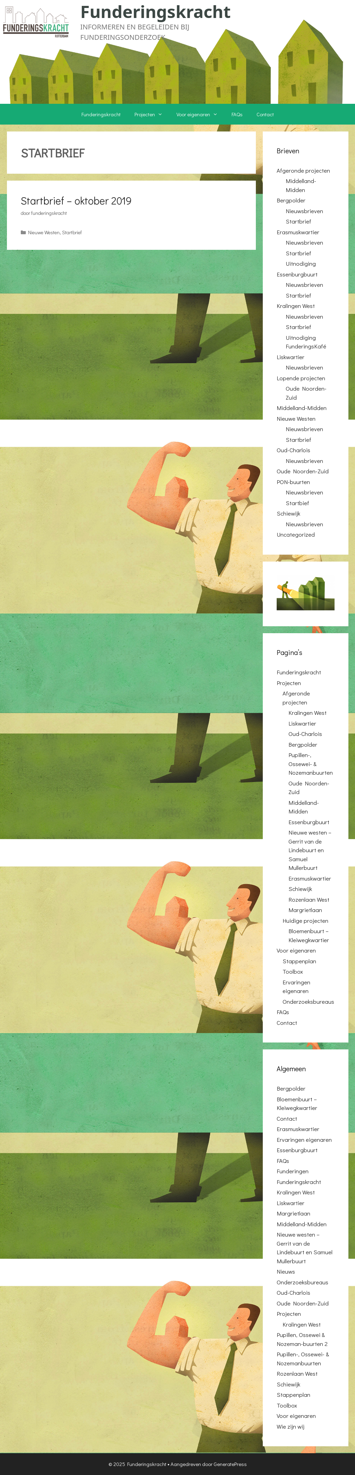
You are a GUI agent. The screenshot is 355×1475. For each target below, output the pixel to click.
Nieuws (286, 1271)
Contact (265, 114)
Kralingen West (296, 306)
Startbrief (72, 232)
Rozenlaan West (308, 899)
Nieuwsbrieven (304, 211)
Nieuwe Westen (44, 232)
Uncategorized (296, 534)
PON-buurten (293, 482)
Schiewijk (288, 513)
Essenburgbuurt (297, 274)
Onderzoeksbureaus (308, 1001)
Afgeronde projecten (303, 170)
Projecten (152, 114)
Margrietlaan (305, 910)
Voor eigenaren (200, 114)
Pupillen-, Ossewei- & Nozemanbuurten (310, 763)
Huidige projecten (305, 921)
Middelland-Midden (302, 408)
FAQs (237, 114)
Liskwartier (290, 357)
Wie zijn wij (290, 1426)
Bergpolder (291, 200)
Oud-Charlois (293, 450)
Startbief (297, 503)
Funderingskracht (155, 11)
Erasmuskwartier (298, 232)
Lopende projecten (301, 378)
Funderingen (293, 1171)
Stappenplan (299, 961)
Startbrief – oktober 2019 (76, 200)
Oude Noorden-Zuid (303, 471)
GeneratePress (230, 1463)
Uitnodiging (301, 263)
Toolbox (293, 971)
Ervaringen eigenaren (304, 1140)
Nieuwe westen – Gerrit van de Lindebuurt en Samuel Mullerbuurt (309, 850)
